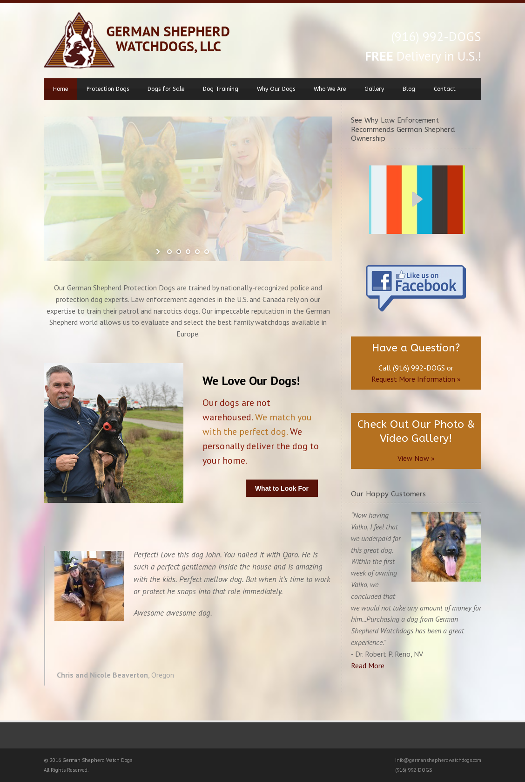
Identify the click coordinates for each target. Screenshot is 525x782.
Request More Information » (416, 379)
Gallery (374, 89)
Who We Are (330, 89)
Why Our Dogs (276, 89)
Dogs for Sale (166, 89)
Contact (445, 89)
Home (60, 89)
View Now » (416, 458)
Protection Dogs (108, 89)
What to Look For (282, 488)
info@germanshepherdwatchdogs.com (438, 760)
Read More (367, 665)
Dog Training (220, 89)
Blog (409, 89)
